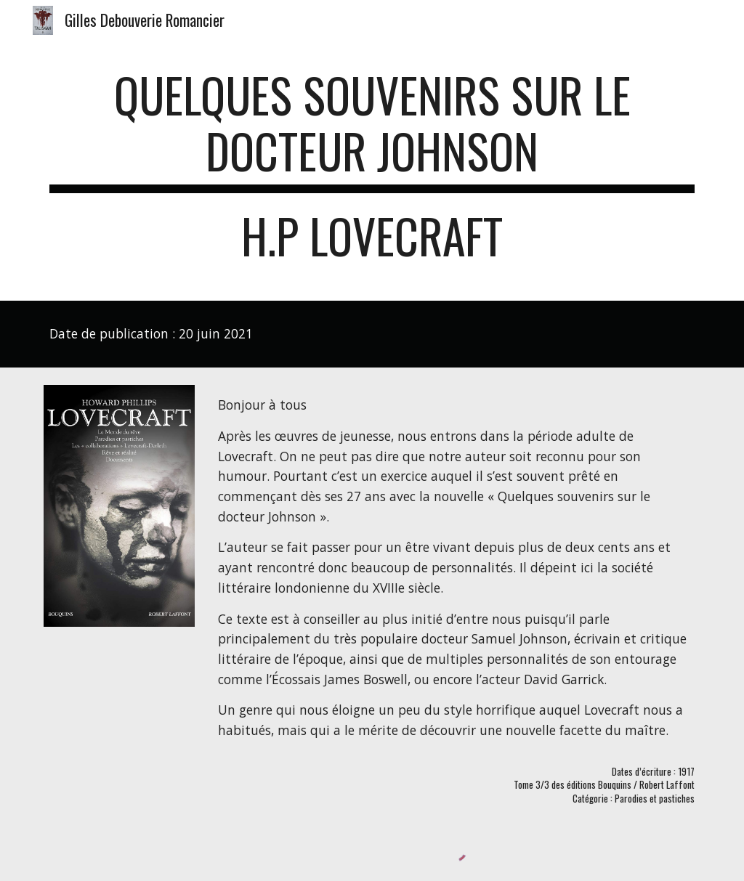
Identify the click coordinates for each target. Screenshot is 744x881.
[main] (372, 172)
